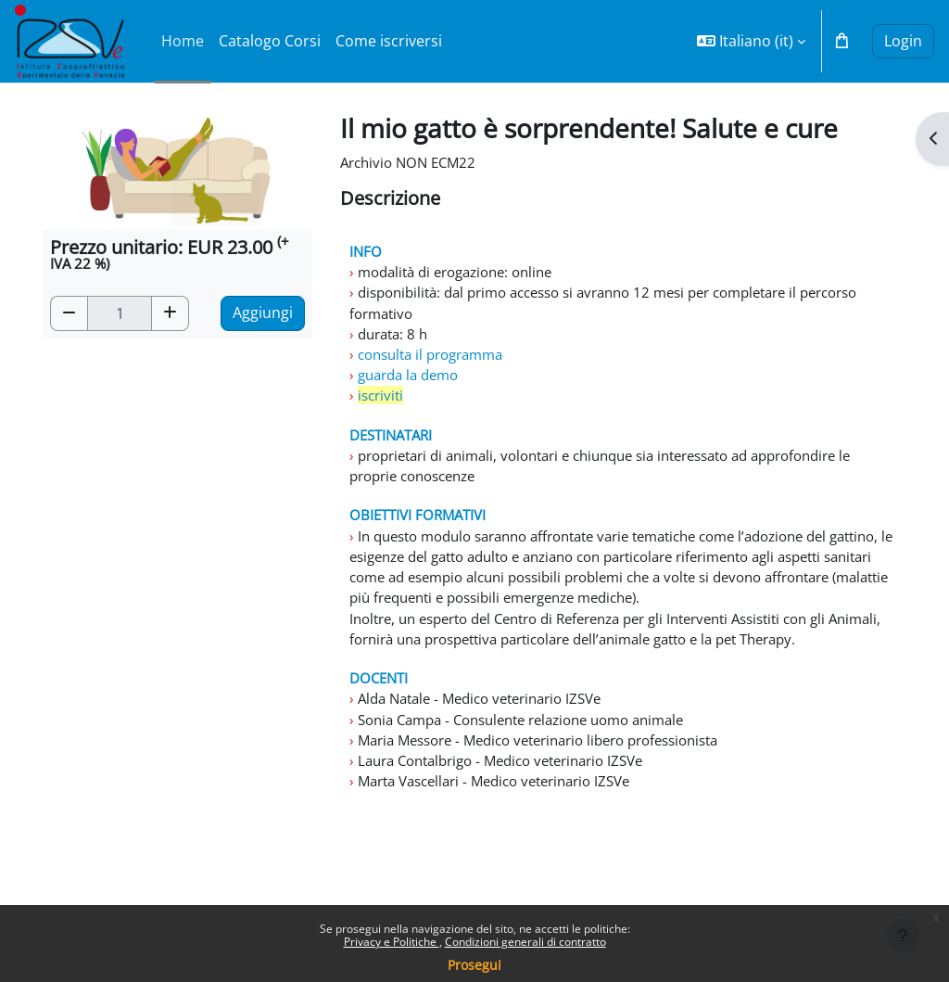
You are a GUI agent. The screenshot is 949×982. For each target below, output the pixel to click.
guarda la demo (411, 384)
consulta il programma (435, 362)
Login (903, 41)
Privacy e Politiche (391, 942)
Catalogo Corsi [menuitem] (270, 41)
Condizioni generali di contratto (525, 942)
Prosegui (474, 965)
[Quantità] (119, 313)
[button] (751, 41)
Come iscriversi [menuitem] (388, 41)
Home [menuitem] (182, 41)
